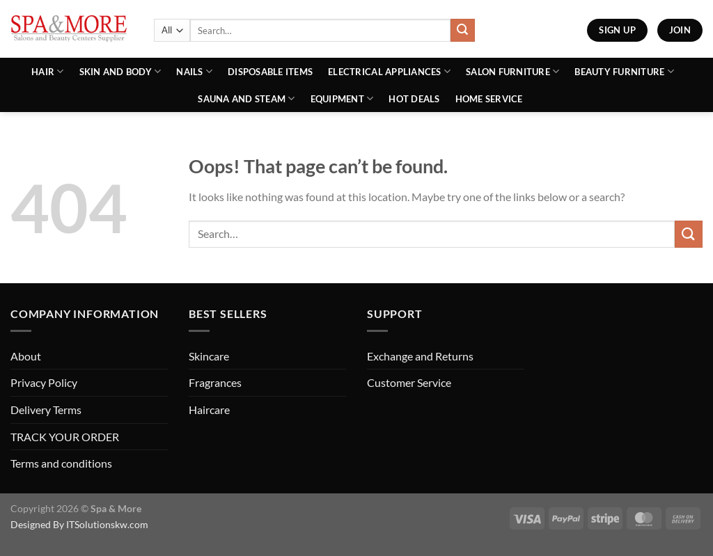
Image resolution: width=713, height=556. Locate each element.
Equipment (342, 98)
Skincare (209, 356)
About (25, 356)
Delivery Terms (45, 409)
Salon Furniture (512, 71)
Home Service (489, 98)
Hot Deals (414, 98)
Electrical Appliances (389, 71)
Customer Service (409, 382)
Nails (194, 71)
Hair (47, 71)
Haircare (209, 409)
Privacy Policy (43, 382)
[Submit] (462, 30)
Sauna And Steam (246, 98)
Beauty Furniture (624, 71)
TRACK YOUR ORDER (64, 436)
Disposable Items (270, 71)
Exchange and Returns (420, 356)
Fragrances (215, 382)
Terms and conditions (61, 463)
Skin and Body (120, 71)
